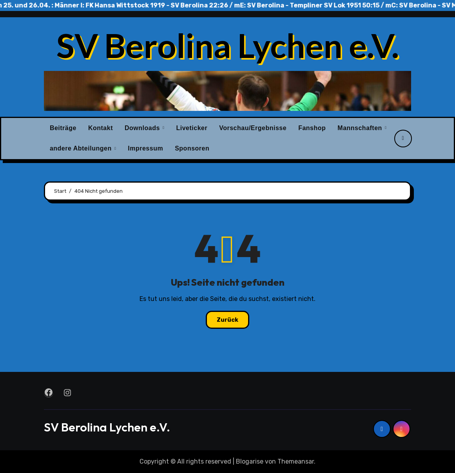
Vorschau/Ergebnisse (252, 128)
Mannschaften (360, 128)
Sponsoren (192, 148)
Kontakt (100, 128)
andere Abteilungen (82, 148)
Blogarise (249, 461)
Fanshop (312, 128)
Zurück (227, 319)
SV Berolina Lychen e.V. (227, 45)
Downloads (143, 128)
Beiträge (63, 128)
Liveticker (191, 128)
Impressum (145, 148)
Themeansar (295, 461)
